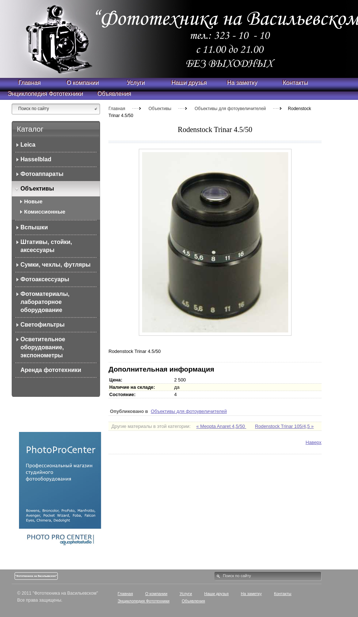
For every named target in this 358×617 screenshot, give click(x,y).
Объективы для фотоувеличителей (230, 108)
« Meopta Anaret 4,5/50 (221, 426)
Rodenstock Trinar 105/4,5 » (284, 426)
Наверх (313, 442)
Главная (116, 108)
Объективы (159, 108)
